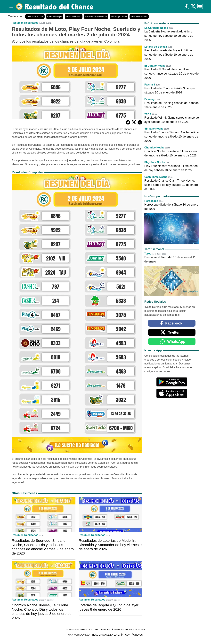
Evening (149, 99)
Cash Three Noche (155, 177)
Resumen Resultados (25, 22)
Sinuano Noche (153, 128)
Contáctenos (134, 634)
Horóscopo (151, 201)
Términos (117, 629)
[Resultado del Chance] (55, 6)
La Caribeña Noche (156, 27)
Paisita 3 (149, 84)
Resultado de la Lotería (107, 634)
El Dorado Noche (154, 65)
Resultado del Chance (94, 629)
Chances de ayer (54, 16)
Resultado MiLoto (73, 16)
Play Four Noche (154, 162)
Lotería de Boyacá (155, 46)
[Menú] (11, 5)
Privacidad (131, 629)
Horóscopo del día (119, 16)
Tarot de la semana (139, 16)
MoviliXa (84, 634)
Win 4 (147, 114)
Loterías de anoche (34, 16)
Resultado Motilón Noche (96, 16)
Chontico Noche (154, 147)
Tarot (147, 253)
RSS (142, 629)
